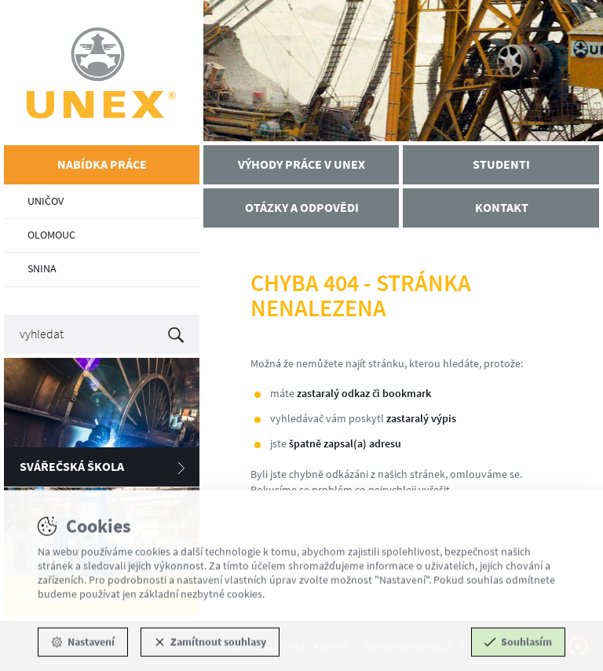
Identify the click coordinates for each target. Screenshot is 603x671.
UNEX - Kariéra (101, 72)
